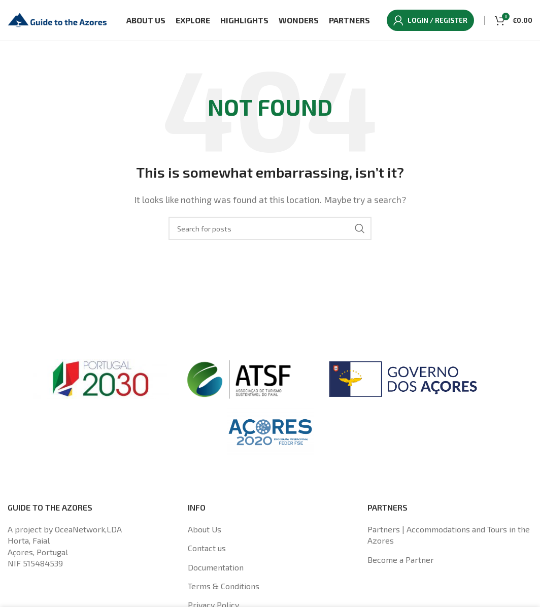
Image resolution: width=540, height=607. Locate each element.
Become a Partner (400, 559)
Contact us (207, 548)
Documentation (216, 567)
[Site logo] (58, 19)
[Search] (270, 228)
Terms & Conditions (223, 586)
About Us (204, 529)
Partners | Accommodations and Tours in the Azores (448, 534)
